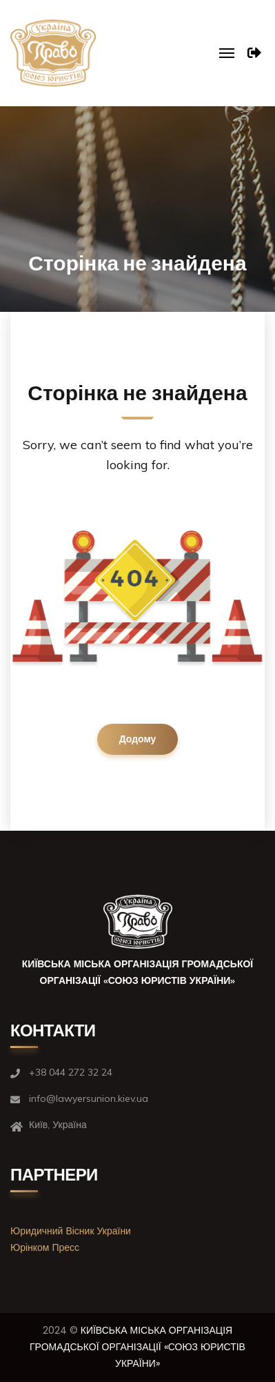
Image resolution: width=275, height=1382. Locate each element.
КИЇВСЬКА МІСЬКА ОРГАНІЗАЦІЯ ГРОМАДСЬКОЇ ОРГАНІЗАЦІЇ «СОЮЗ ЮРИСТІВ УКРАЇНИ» (137, 1346)
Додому (137, 739)
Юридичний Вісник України (70, 1231)
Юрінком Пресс (44, 1247)
